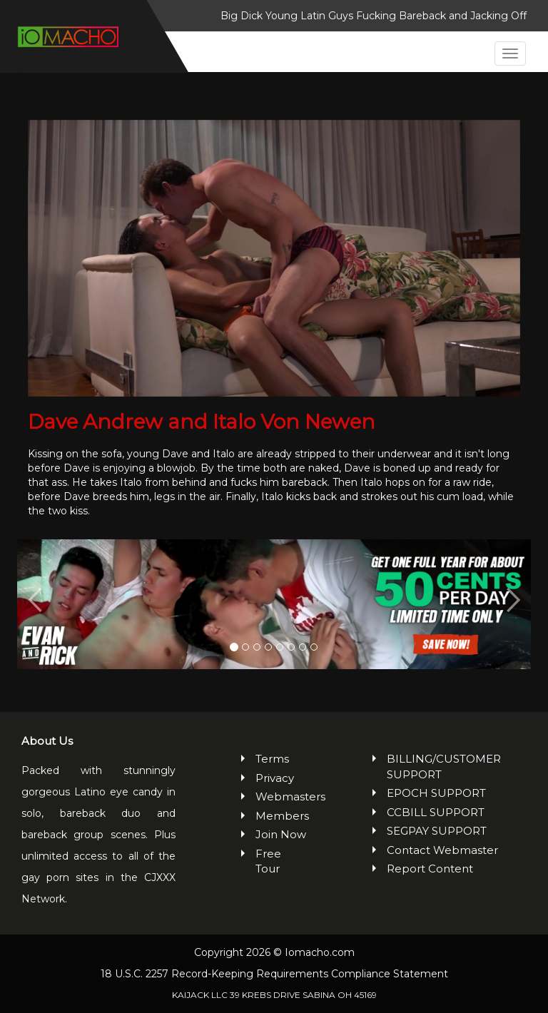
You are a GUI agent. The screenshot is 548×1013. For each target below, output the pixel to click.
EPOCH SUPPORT (436, 793)
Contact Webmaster (442, 850)
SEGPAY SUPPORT (437, 831)
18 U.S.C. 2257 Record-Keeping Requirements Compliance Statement (274, 973)
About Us (47, 741)
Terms (272, 758)
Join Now (280, 834)
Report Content (430, 868)
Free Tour (268, 861)
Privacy (274, 778)
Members (281, 816)
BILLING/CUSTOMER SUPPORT (444, 766)
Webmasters (281, 796)
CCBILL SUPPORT (435, 812)
